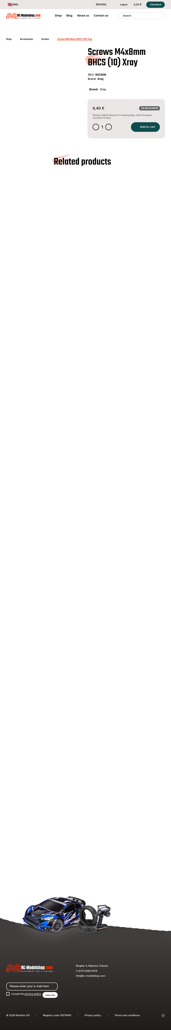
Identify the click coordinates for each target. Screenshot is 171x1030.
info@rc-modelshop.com (90, 975)
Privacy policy (93, 1015)
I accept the (26, 993)
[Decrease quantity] (96, 127)
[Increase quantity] (109, 127)
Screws (45, 39)
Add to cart (144, 127)
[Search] (120, 15)
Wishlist (98, 4)
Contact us (101, 15)
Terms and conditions (127, 1015)
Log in (121, 4)
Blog (69, 15)
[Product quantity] (103, 127)
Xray (100, 79)
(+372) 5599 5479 (86, 970)
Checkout (155, 4)
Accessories (26, 39)
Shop (58, 15)
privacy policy (34, 993)
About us (83, 15)
